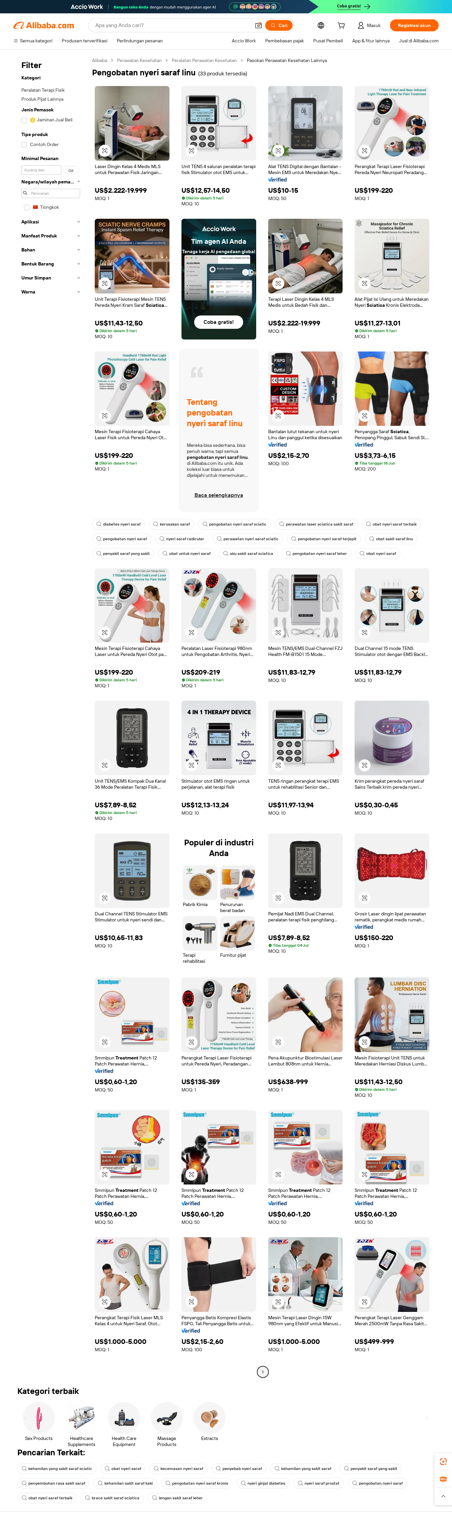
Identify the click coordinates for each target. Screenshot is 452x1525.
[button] (259, 25)
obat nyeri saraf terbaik (391, 524)
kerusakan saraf (171, 524)
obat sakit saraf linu (391, 539)
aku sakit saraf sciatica (248, 553)
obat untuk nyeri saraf (186, 553)
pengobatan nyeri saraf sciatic (234, 524)
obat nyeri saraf (378, 553)
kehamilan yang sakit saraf (303, 1468)
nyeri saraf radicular (181, 539)
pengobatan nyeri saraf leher (316, 553)
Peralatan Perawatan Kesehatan (204, 60)
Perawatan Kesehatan (139, 60)
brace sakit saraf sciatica (112, 1498)
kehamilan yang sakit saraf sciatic (57, 1468)
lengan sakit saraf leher (177, 1498)
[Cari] (279, 25)
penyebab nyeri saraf (239, 1468)
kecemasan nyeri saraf (178, 1468)
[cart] (343, 26)
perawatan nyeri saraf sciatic (248, 539)
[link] (443, 1461)
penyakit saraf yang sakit (123, 553)
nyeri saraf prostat (319, 1483)
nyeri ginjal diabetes (263, 1483)
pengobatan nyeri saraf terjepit (324, 539)
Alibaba (99, 60)
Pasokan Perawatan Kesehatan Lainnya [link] (287, 60)
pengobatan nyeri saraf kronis (196, 1483)
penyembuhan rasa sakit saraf (53, 1483)
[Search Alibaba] (172, 25)
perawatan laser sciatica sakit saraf (316, 524)
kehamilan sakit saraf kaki (125, 1483)
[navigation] (50, 717)
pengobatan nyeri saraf (121, 539)
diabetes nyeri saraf (118, 524)
